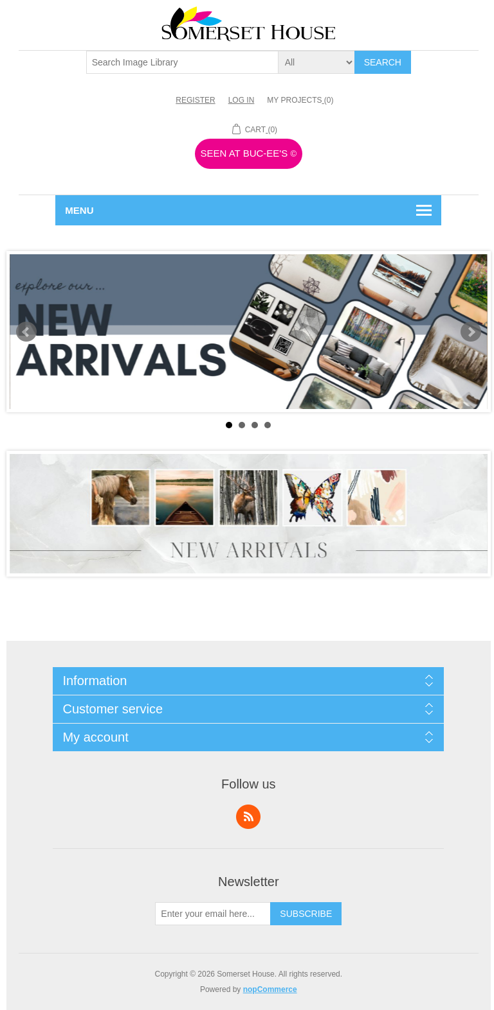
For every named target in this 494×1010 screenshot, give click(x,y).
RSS (248, 817)
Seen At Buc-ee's (249, 153)
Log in (241, 100)
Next (471, 332)
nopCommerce (270, 989)
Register (195, 100)
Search (382, 62)
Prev (26, 332)
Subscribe (306, 914)
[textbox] (182, 62)
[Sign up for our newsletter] (213, 913)
